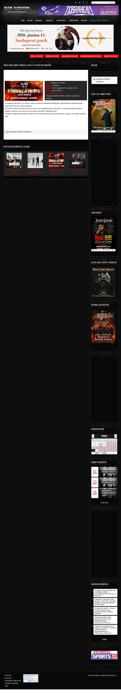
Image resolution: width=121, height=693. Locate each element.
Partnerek (8, 675)
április (104, 435)
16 (104, 448)
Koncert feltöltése (110, 56)
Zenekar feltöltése (52, 56)
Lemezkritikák (73, 21)
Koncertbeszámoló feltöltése (91, 56)
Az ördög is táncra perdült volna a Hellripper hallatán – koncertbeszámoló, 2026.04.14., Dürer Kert (105, 592)
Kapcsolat (8, 678)
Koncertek (50, 21)
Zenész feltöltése (37, 56)
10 (108, 445)
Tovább (104, 639)
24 (108, 450)
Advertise (84, 21)
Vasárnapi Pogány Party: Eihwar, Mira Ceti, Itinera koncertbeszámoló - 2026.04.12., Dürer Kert (102, 619)
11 (112, 445)
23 (104, 450)
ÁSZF (7, 686)
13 (93, 448)
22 (100, 450)
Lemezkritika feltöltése (70, 56)
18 (112, 448)
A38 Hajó (56, 85)
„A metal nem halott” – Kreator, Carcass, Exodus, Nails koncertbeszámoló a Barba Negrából (104, 610)
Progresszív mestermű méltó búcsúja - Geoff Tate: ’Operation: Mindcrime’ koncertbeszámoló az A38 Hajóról (105, 601)
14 (97, 448)
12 (115, 445)
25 (112, 450)
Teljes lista (104, 502)
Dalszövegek (62, 21)
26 (115, 450)
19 (115, 448)
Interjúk (29, 21)
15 (100, 448)
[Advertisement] (43, 124)
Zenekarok (39, 21)
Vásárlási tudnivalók (11, 683)
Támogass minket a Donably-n (99, 21)
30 (104, 453)
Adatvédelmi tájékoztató (13, 681)
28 (97, 453)
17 (108, 448)
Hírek (23, 21)
